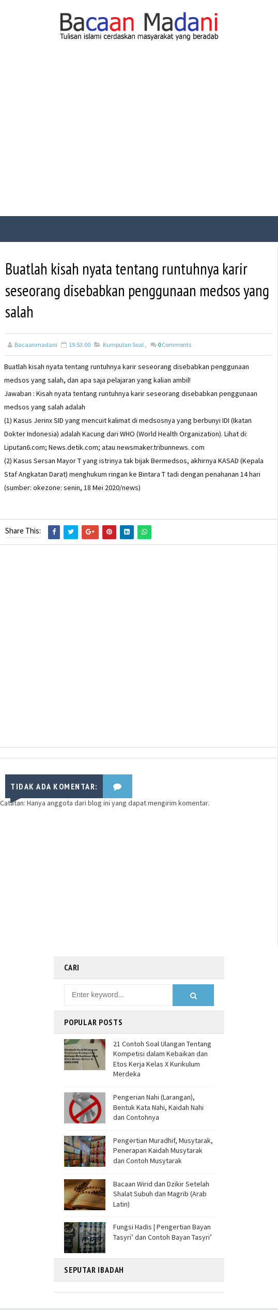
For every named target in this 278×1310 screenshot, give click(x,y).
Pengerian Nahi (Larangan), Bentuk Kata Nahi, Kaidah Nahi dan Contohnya (158, 1108)
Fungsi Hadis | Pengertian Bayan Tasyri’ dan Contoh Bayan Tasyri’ (162, 1234)
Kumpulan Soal (123, 347)
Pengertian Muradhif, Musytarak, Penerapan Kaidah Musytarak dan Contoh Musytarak (163, 1152)
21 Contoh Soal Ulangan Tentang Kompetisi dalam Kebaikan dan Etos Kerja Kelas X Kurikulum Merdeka (162, 1060)
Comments (174, 347)
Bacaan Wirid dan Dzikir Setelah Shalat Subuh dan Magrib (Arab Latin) (161, 1195)
